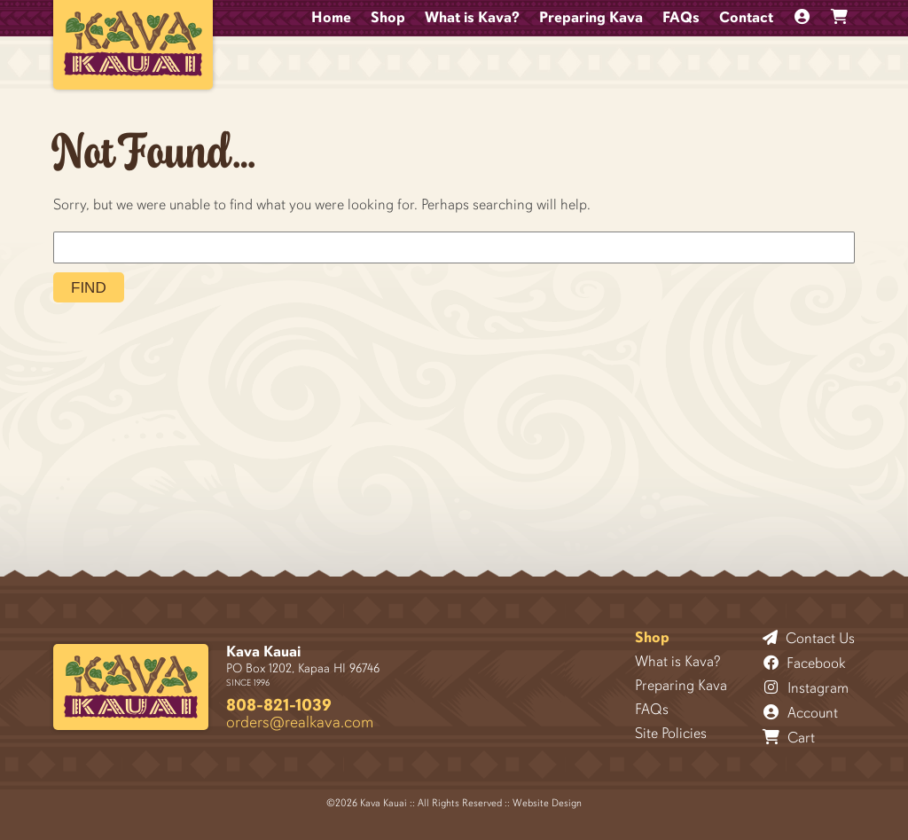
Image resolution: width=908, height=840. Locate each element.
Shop (388, 17)
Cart (789, 737)
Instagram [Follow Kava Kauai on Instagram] (806, 687)
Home (331, 17)
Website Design (547, 803)
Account (800, 712)
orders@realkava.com (299, 721)
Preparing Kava (591, 17)
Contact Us (809, 638)
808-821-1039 (279, 705)
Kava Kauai (263, 651)
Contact (746, 17)
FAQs (681, 17)
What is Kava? (472, 17)
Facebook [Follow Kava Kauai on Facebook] (804, 663)
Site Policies (671, 733)
